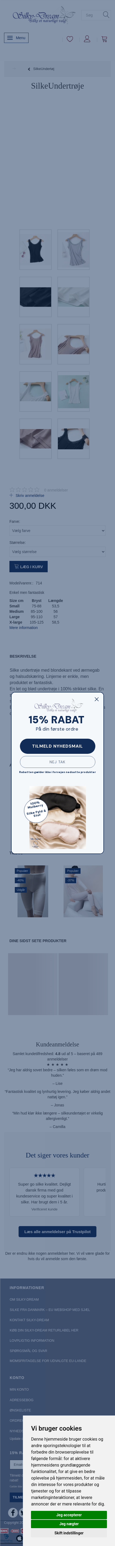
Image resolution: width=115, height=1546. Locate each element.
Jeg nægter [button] (69, 1524)
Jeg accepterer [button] (69, 1515)
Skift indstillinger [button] (68, 1533)
